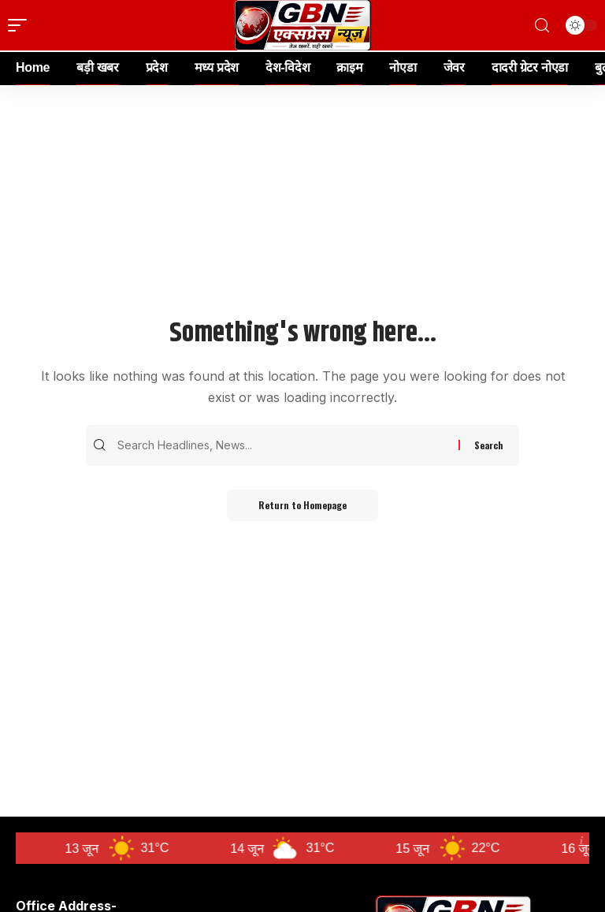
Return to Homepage (302, 505)
